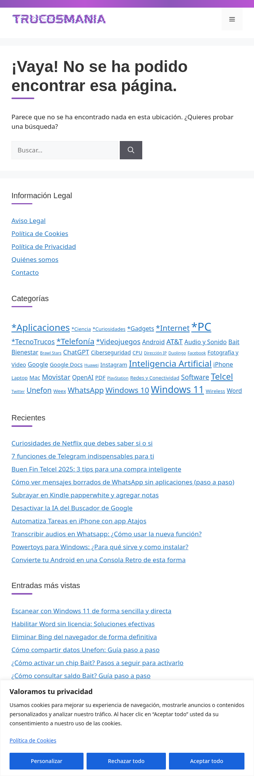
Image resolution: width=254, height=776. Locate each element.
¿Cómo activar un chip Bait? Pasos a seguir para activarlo (97, 662)
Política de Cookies (33, 740)
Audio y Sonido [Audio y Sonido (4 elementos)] (206, 342)
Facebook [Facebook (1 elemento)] (197, 353)
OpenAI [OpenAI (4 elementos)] (82, 377)
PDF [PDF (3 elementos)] (100, 377)
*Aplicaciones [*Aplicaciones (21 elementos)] (40, 327)
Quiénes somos (34, 259)
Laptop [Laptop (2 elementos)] (19, 377)
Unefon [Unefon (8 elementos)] (38, 390)
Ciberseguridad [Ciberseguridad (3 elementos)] (111, 352)
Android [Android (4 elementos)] (153, 342)
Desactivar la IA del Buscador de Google (72, 507)
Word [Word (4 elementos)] (234, 390)
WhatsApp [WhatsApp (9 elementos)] (86, 390)
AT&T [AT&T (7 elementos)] (174, 341)
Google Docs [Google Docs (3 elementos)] (66, 364)
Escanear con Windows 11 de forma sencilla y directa (91, 610)
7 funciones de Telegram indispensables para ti (82, 456)
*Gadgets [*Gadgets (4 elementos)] (140, 328)
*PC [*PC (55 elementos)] (201, 326)
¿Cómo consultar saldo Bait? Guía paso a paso (81, 675)
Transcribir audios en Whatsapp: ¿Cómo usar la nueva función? (106, 533)
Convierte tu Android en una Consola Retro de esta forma (98, 559)
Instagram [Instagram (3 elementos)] (113, 364)
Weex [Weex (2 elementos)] (59, 391)
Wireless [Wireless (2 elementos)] (215, 391)
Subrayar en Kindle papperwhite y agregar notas (85, 495)
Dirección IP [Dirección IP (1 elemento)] (155, 353)
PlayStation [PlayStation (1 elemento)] (118, 378)
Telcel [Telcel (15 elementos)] (222, 376)
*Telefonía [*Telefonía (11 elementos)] (75, 341)
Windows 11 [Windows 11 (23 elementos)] (177, 389)
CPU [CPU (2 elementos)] (138, 352)
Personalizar (47, 761)
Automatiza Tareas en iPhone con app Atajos (78, 520)
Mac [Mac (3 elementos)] (34, 377)
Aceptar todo (206, 761)
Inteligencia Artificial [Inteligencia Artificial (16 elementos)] (170, 363)
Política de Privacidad (43, 246)
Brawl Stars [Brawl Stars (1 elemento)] (50, 353)
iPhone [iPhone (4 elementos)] (223, 364)
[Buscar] (131, 150)
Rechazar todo (126, 761)
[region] (127, 728)
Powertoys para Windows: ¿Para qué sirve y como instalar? (99, 546)
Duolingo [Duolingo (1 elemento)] (177, 353)
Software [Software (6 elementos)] (195, 377)
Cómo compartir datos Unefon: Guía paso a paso (85, 649)
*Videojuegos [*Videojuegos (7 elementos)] (118, 341)
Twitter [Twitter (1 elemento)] (18, 391)
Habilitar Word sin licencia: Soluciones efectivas (83, 623)
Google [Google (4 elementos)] (38, 364)
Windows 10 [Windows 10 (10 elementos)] (128, 390)
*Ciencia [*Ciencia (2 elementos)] (81, 328)
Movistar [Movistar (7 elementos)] (56, 377)
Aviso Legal (28, 220)
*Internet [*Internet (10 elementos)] (173, 327)
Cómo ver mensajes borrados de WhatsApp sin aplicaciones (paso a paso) (122, 482)
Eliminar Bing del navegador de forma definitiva (84, 636)
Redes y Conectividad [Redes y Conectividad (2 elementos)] (154, 377)
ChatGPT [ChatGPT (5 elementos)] (76, 352)
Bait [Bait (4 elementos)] (234, 342)
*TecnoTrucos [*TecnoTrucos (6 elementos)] (33, 341)
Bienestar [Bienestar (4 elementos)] (25, 352)
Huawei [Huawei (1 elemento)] (91, 365)
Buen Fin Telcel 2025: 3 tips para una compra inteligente (96, 469)
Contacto (25, 272)
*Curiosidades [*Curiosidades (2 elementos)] (109, 328)
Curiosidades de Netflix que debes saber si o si (82, 443)
